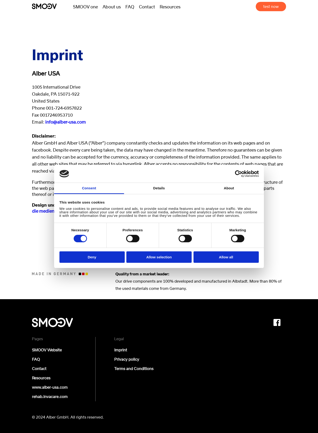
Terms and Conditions (133, 369)
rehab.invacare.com (50, 397)
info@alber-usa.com (65, 121)
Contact (147, 6)
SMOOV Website (47, 350)
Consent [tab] (89, 188)
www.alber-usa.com (50, 387)
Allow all (226, 257)
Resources (170, 6)
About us (112, 6)
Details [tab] (159, 188)
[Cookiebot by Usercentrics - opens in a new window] (238, 173)
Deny (92, 257)
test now (271, 7)
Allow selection (159, 257)
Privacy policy (126, 359)
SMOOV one (85, 6)
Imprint (120, 350)
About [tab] (229, 188)
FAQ (129, 6)
